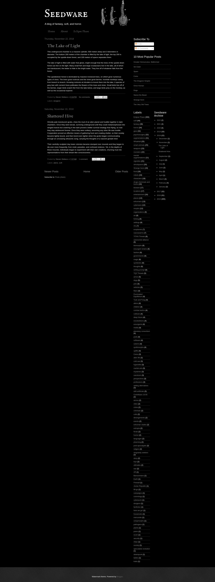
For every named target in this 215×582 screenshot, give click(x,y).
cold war (137, 361)
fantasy (136, 124)
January (162, 187)
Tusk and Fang (139, 300)
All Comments (141, 48)
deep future (138, 317)
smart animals (139, 145)
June (161, 168)
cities (136, 404)
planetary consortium (142, 331)
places (136, 198)
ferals (136, 432)
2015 (159, 199)
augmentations (139, 138)
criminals (137, 411)
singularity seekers (141, 453)
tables (136, 558)
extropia (137, 428)
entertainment (139, 194)
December (163, 139)
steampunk (138, 554)
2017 (159, 191)
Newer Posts (51, 171)
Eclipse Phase (81, 31)
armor (136, 277)
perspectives (138, 379)
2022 (159, 120)
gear (135, 131)
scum (136, 535)
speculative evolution (142, 549)
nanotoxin (137, 375)
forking (136, 219)
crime (136, 407)
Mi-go (136, 489)
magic (136, 259)
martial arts (138, 368)
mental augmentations (139, 156)
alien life (137, 358)
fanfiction (137, 507)
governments (139, 256)
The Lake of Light (63, 46)
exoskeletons (139, 321)
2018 (159, 135)
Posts (138, 44)
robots (136, 175)
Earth (136, 479)
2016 (159, 195)
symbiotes (138, 263)
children (137, 307)
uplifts (136, 351)
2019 (159, 132)
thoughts (137, 266)
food (135, 171)
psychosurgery (139, 135)
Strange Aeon (139, 100)
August (162, 160)
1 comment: (84, 159)
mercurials (138, 517)
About (64, 31)
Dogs (136, 90)
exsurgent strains (140, 249)
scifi (60, 163)
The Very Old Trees (141, 104)
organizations (139, 212)
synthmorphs (139, 347)
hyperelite (137, 365)
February (162, 183)
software (137, 340)
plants (136, 528)
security (137, 538)
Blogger (120, 577)
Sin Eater (137, 67)
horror (136, 128)
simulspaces (138, 164)
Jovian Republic (140, 486)
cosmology (138, 496)
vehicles (137, 287)
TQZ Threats (139, 273)
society (136, 545)
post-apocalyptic (140, 446)
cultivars (137, 314)
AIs (135, 226)
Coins (136, 76)
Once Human (139, 86)
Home (51, 31)
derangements (139, 418)
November (163, 142)
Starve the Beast (140, 95)
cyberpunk (138, 500)
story (135, 458)
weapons (137, 148)
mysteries (137, 372)
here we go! (138, 510)
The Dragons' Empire (142, 81)
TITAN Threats (139, 236)
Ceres (136, 354)
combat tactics (139, 310)
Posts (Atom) (60, 177)
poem (136, 531)
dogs (135, 280)
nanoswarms (139, 233)
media (136, 328)
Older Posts (121, 171)
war (135, 469)
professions (138, 382)
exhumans (138, 201)
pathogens (138, 524)
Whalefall (137, 141)
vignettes (137, 161)
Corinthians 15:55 (140, 395)
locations (137, 191)
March (161, 179)
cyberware (138, 205)
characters (138, 178)
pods (135, 337)
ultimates (137, 465)
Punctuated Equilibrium (138, 295)
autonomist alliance (141, 240)
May (161, 171)
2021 (159, 124)
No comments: (85, 97)
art (135, 215)
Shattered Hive (60, 116)
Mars (136, 291)
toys (135, 462)
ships (136, 542)
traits (135, 561)
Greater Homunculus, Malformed (146, 62)
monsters (137, 152)
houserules (138, 514)
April (161, 175)
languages (138, 439)
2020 (159, 128)
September (163, 156)
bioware (137, 188)
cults (135, 414)
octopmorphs (139, 521)
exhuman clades (140, 425)
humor (136, 435)
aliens (55, 163)
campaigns (138, 493)
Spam (136, 71)
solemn (136, 344)
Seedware (66, 14)
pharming (137, 442)
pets (135, 284)
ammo (136, 400)
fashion (136, 252)
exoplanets (138, 229)
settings (137, 222)
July (160, 164)
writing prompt (139, 270)
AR (135, 472)
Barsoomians (139, 476)
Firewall (137, 483)
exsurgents (138, 324)
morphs (136, 208)
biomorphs (138, 245)
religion (136, 449)
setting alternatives (141, 386)
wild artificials (139, 391)
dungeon (56, 101)
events (136, 421)
